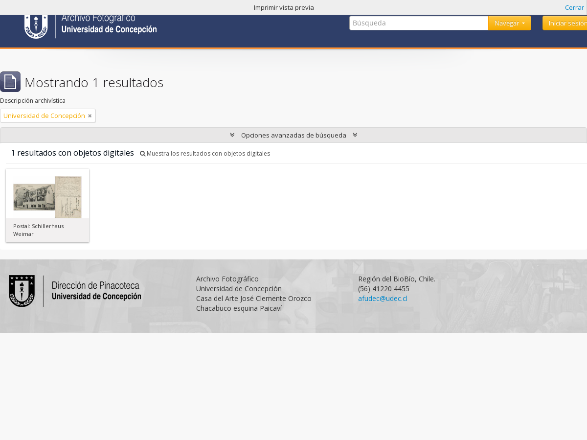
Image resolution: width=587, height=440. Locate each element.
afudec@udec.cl (382, 298)
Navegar (507, 23)
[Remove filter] (90, 115)
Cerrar (574, 7)
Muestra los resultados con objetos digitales (205, 153)
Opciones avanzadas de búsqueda (294, 135)
